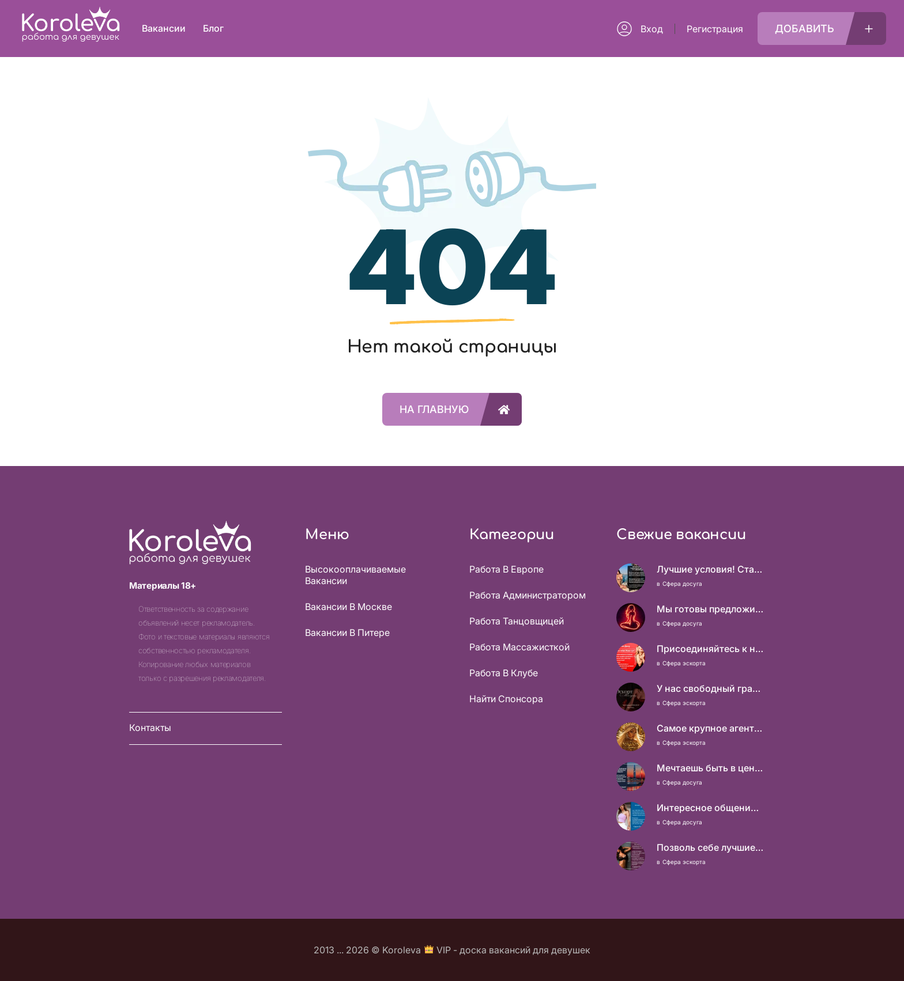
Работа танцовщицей (516, 621)
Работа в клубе (503, 673)
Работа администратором (527, 595)
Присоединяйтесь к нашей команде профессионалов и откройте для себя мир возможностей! (710, 648)
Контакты (150, 727)
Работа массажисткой (519, 647)
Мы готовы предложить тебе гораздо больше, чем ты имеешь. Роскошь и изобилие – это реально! (710, 609)
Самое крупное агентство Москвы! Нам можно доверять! (710, 728)
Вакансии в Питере (347, 632)
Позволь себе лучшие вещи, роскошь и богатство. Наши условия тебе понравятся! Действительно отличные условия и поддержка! (710, 847)
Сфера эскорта (684, 663)
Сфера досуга (682, 583)
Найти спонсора (506, 698)
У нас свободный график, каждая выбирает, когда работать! (710, 688)
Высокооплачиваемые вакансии (355, 574)
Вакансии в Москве (348, 606)
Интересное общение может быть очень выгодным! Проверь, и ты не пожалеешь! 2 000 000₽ (710, 807)
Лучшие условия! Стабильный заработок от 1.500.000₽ (710, 569)
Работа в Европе (506, 569)
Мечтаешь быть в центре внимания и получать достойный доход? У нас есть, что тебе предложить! (710, 768)
